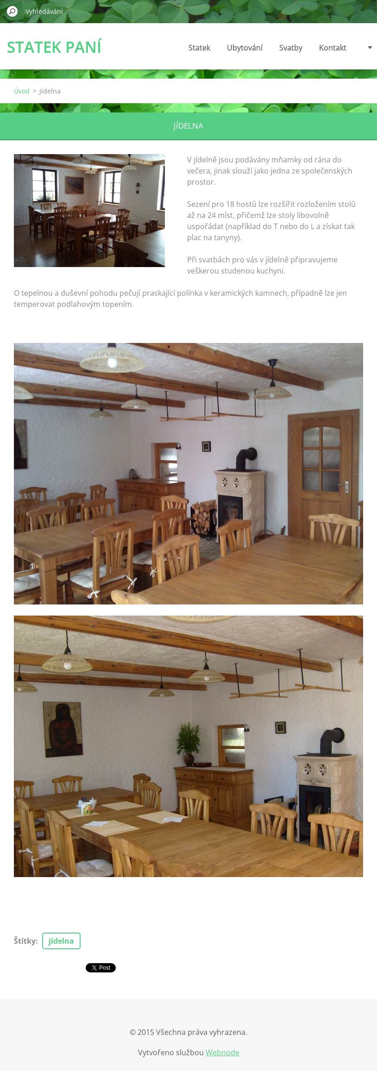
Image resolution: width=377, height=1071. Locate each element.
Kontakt (332, 48)
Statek (199, 48)
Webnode (222, 1052)
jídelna (61, 941)
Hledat (12, 11)
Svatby (290, 48)
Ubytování (245, 48)
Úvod (22, 91)
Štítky (25, 941)
